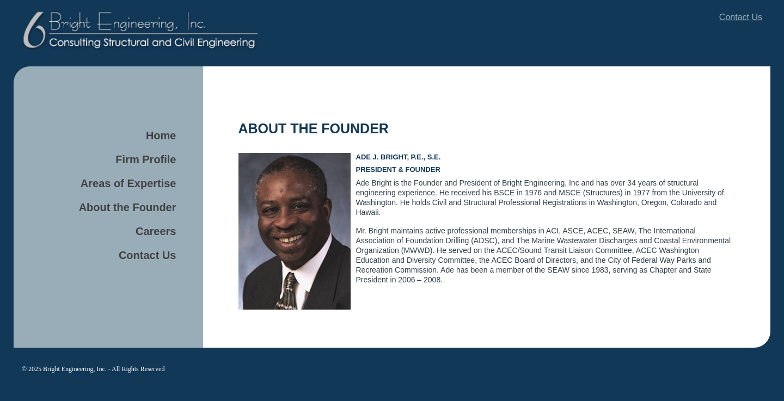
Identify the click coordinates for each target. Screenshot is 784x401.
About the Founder (127, 207)
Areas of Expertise (128, 183)
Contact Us (740, 17)
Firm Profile (145, 159)
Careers (156, 231)
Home (161, 135)
